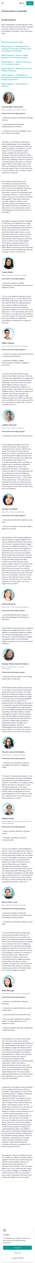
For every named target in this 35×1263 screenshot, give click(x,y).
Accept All (17, 1248)
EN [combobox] (22, 3)
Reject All (17, 1253)
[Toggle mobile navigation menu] (2, 3)
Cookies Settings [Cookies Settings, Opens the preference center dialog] (17, 1258)
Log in (30, 3)
